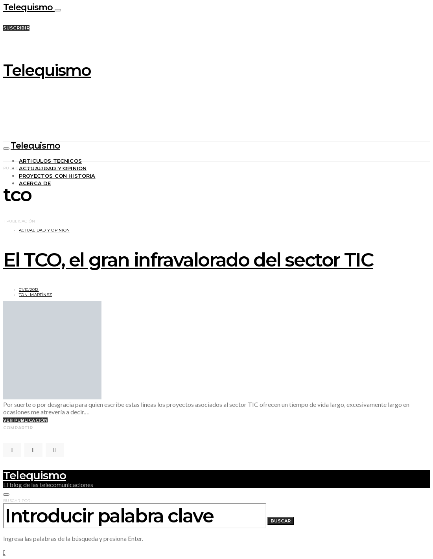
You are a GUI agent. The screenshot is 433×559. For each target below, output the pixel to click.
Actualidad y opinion (44, 230)
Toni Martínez (35, 294)
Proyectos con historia (57, 176)
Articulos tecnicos (50, 161)
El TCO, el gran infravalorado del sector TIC (188, 259)
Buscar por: (17, 500)
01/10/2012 (29, 289)
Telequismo (29, 7)
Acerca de (35, 183)
